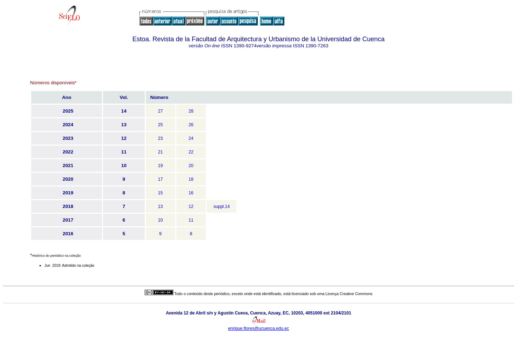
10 (160, 220)
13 (160, 206)
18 (190, 179)
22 (190, 152)
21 (160, 152)
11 (190, 220)
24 (190, 138)
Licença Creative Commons (349, 294)
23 (160, 138)
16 (190, 192)
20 (190, 165)
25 (160, 124)
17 (160, 179)
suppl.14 (222, 206)
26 (190, 124)
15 (160, 192)
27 (160, 111)
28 (190, 111)
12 (190, 206)
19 (160, 165)
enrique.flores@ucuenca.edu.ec (258, 328)
